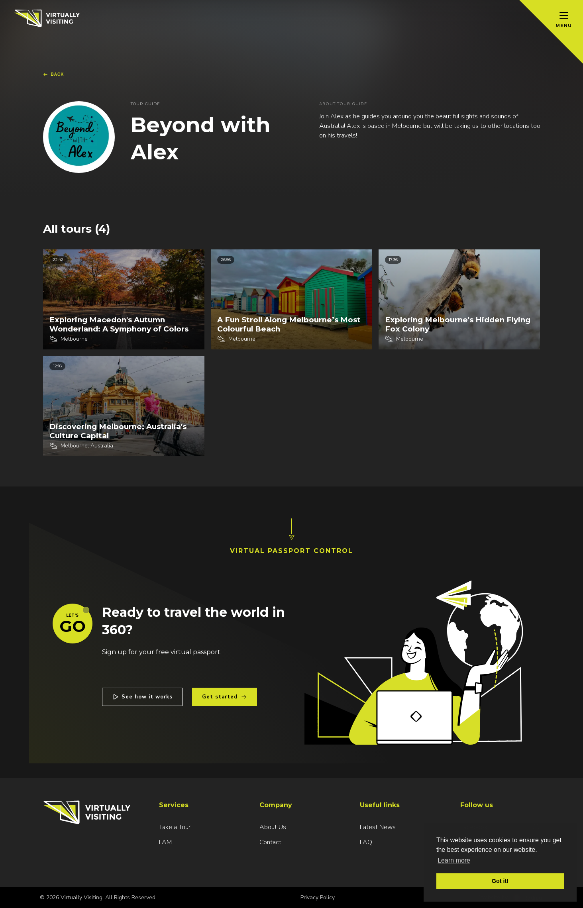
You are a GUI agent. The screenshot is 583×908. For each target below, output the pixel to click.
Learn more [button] (454, 860)
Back (53, 74)
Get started (224, 696)
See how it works (142, 696)
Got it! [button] (500, 881)
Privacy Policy (317, 897)
